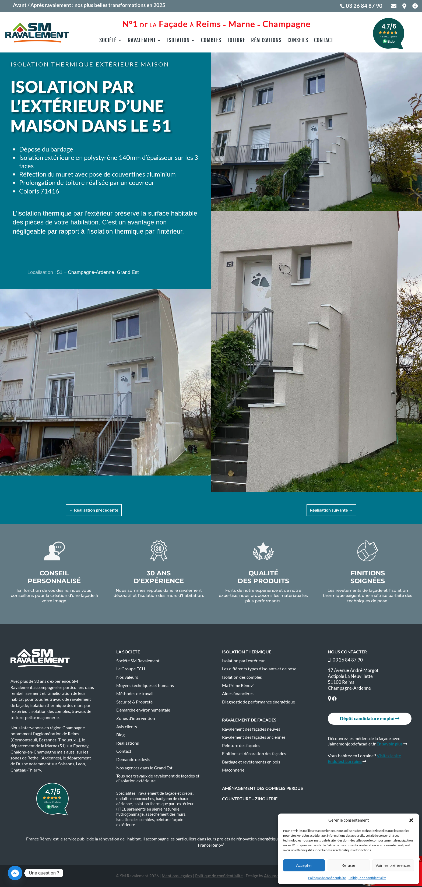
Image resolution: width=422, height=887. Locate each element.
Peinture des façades (241, 745)
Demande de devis (133, 759)
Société (108, 41)
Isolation (178, 41)
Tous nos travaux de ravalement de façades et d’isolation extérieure (157, 778)
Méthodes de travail (134, 693)
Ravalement (142, 41)
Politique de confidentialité (327, 878)
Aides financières (238, 693)
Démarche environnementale (143, 710)
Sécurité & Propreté (134, 701)
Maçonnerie (233, 770)
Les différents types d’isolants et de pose (259, 668)
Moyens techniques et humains (145, 685)
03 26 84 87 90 (364, 5)
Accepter (304, 865)
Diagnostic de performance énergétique (258, 701)
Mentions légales (177, 875)
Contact (323, 41)
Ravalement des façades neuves (251, 729)
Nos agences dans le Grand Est (144, 767)
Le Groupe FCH (130, 668)
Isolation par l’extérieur (243, 660)
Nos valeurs (127, 677)
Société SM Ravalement (138, 660)
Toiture (236, 41)
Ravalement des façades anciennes (254, 737)
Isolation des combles (242, 677)
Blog (120, 734)
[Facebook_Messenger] (15, 873)
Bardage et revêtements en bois (251, 761)
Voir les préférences (393, 865)
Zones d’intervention (135, 718)
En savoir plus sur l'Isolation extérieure (96, 247)
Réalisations (266, 41)
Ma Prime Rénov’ (238, 685)
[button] (411, 820)
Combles (211, 41)
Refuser (349, 865)
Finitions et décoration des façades (254, 753)
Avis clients (126, 726)
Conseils (297, 41)
